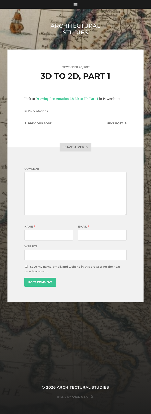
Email (83, 226)
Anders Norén (83, 396)
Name (29, 226)
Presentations (38, 111)
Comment (31, 169)
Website (30, 246)
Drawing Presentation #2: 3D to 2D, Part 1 (67, 99)
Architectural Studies (75, 29)
